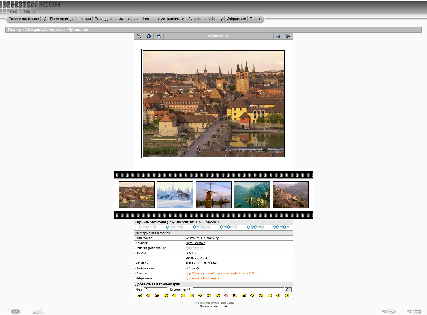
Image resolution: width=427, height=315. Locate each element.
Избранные (236, 19)
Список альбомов (23, 19)
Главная (14, 30)
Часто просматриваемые (162, 19)
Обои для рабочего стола (45, 30)
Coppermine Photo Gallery (220, 302)
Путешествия (79, 30)
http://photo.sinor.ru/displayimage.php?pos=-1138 (220, 273)
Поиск (255, 19)
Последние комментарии (116, 19)
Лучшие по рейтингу (205, 19)
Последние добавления (70, 19)
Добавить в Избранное (202, 278)
